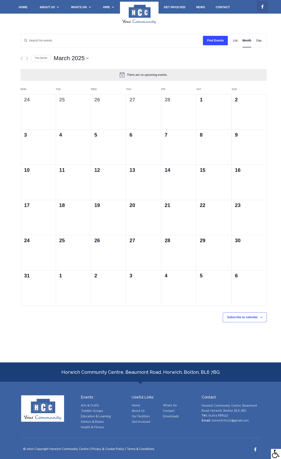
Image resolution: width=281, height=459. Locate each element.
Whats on (81, 7)
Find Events (215, 40)
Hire (108, 7)
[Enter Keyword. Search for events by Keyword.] (112, 40)
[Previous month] (22, 58)
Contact (223, 7)
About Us (49, 7)
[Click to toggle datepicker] (71, 58)
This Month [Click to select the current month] (41, 58)
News (200, 7)
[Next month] (27, 58)
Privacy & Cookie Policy (107, 449)
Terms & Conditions (140, 449)
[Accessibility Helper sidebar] (276, 454)
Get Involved (174, 7)
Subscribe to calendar (242, 317)
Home (23, 7)
